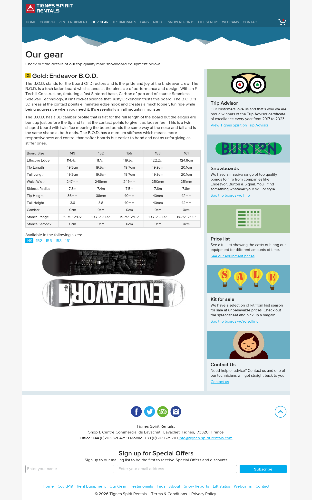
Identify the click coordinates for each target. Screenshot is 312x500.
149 (29, 241)
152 (39, 241)
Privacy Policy (203, 494)
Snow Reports (181, 22)
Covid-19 (47, 22)
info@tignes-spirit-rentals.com (206, 438)
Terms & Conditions (169, 494)
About (158, 22)
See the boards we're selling (235, 322)
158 (58, 241)
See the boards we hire (230, 196)
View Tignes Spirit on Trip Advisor (239, 125)
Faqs (144, 22)
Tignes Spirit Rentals (49, 8)
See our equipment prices (232, 256)
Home (48, 486)
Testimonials (124, 22)
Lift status (208, 22)
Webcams (230, 22)
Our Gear (99, 22)
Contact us (220, 382)
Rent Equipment (73, 22)
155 (49, 241)
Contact (251, 22)
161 (67, 241)
